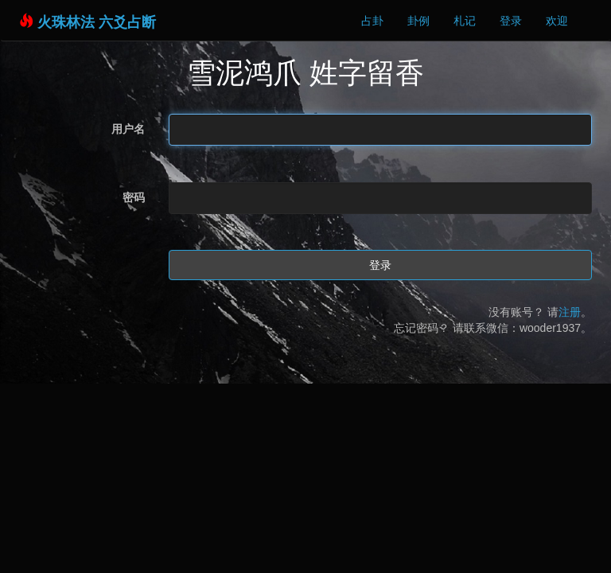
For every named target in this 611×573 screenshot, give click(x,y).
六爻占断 (127, 22)
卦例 (418, 20)
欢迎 (557, 20)
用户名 (128, 129)
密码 (134, 197)
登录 (511, 20)
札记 (464, 20)
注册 (569, 312)
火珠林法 (66, 22)
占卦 (372, 20)
